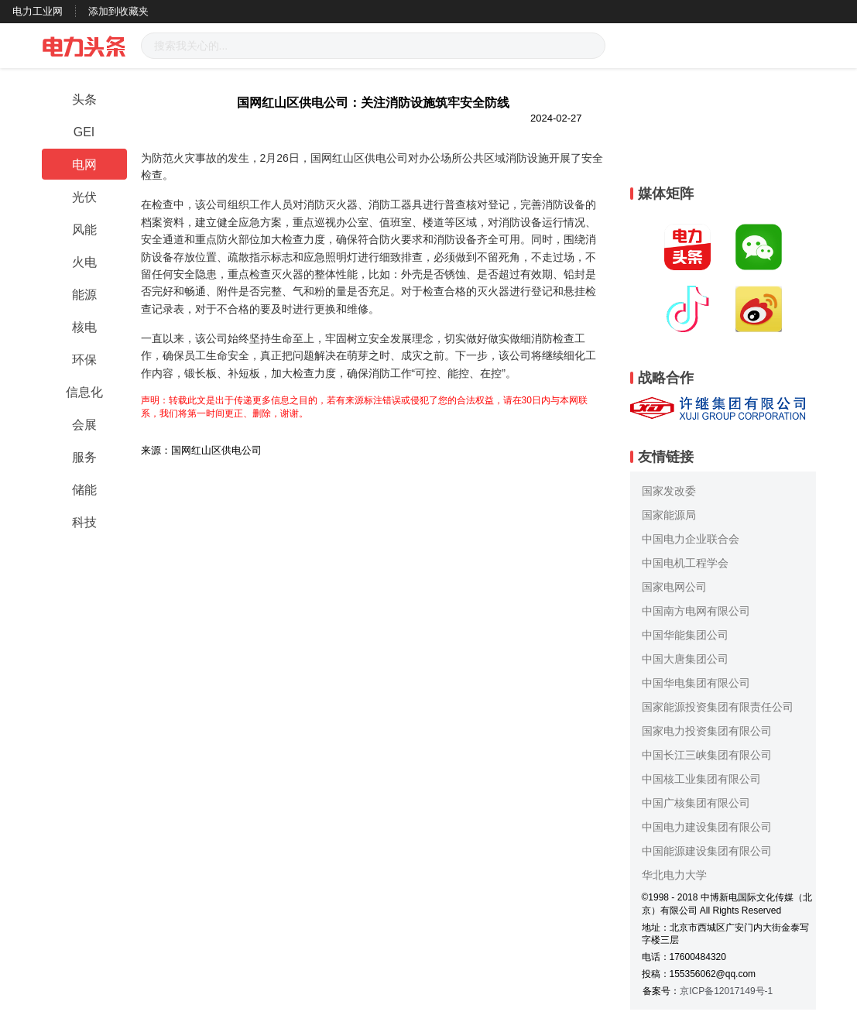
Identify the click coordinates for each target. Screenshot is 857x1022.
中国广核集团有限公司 (696, 803)
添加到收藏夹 (118, 11)
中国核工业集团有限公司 (701, 779)
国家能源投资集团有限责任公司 (718, 707)
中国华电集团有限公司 (696, 683)
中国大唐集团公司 (685, 659)
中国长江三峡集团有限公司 (707, 755)
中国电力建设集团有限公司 (707, 827)
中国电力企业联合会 (690, 539)
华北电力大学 (674, 875)
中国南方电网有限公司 (696, 611)
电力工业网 (37, 11)
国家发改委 (669, 491)
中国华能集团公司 (685, 635)
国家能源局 (669, 515)
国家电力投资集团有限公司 (707, 731)
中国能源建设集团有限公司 (707, 851)
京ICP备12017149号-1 (726, 991)
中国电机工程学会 (685, 563)
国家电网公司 (674, 587)
